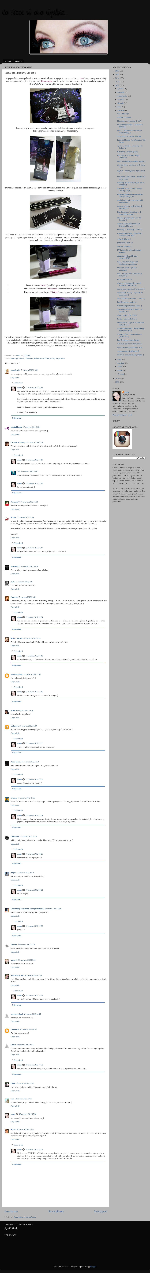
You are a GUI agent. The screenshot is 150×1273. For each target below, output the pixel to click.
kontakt (8, 61)
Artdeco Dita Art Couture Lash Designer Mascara (128, 225)
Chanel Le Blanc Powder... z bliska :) (131, 298)
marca (120, 367)
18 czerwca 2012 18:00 (34, 1065)
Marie (13, 517)
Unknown (15, 726)
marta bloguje (16, 427)
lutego (120, 370)
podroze (18, 61)
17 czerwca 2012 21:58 (26, 798)
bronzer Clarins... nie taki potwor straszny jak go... (129, 189)
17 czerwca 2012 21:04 (31, 427)
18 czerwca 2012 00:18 (26, 945)
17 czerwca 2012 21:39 (28, 726)
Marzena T (15, 502)
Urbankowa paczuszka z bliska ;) (129, 306)
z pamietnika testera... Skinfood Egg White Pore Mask (130, 329)
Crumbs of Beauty (18, 442)
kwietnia (121, 363)
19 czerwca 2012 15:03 (34, 1149)
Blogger (93, 1266)
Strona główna (56, 1211)
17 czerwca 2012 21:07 (35, 442)
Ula (18, 471)
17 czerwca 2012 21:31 (24, 582)
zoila (13, 582)
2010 (117, 382)
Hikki (13, 1083)
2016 (117, 71)
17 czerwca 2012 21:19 (34, 460)
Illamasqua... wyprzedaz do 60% (129, 121)
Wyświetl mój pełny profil (122, 415)
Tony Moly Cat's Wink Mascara (129, 136)
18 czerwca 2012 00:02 (53, 909)
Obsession (15, 836)
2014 (117, 78)
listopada (121, 92)
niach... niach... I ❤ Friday (127, 315)
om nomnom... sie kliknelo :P (128, 351)
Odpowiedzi (18, 383)
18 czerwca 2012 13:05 (24, 1083)
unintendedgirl (17, 1014)
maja (120, 359)
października (123, 96)
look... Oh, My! (123, 114)
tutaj (82, 78)
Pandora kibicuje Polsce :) (127, 319)
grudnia (121, 89)
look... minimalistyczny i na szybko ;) (131, 161)
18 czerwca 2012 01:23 (33, 975)
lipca (120, 107)
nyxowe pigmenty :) (124, 246)
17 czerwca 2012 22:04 (34, 815)
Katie (13, 710)
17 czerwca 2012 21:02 (29, 370)
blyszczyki (15, 358)
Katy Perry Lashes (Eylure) (127, 152)
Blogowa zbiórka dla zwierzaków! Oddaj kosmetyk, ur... (130, 195)
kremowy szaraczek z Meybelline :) (130, 355)
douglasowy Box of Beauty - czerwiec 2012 (127, 257)
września (121, 99)
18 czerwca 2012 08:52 (28, 1029)
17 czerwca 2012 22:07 (29, 471)
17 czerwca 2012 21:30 (29, 566)
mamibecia (15, 370)
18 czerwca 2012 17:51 (23, 1099)
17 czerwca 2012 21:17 (34, 548)
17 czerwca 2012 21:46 (34, 692)
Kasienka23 (15, 566)
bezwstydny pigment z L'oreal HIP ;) (131, 289)
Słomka (14, 798)
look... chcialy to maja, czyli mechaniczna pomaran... (127, 263)
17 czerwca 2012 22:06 (28, 836)
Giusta (13, 1045)
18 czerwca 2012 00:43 (26, 960)
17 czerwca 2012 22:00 (34, 779)
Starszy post (100, 1211)
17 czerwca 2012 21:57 (34, 743)
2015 (117, 74)
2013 (117, 82)
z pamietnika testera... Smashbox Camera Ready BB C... (129, 234)
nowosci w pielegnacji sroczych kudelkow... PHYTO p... (129, 284)
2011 (117, 378)
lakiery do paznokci (57, 358)
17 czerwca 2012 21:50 (30, 762)
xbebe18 (14, 960)
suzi (12, 1099)
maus (19, 388)
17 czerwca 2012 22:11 (25, 873)
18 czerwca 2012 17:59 (34, 995)
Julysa (13, 873)
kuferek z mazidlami (41, 358)
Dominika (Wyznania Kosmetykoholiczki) (27, 909)
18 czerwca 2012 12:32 (25, 1045)
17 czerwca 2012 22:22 (34, 890)
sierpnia (121, 103)
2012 (117, 85)
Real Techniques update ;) (126, 302)
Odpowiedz (15, 377)
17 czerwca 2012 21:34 (32, 674)
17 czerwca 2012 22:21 (34, 854)
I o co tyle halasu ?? (124, 279)
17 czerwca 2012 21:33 (31, 638)
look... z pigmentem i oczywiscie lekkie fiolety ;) (129, 131)
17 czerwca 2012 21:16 (34, 388)
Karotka (14, 597)
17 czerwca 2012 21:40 (34, 656)
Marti (13, 1130)
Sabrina (14, 945)
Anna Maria (16, 762)
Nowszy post (11, 1211)
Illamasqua (29, 358)
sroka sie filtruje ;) (124, 239)
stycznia (121, 374)
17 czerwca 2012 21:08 (29, 502)
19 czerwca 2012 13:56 (25, 1130)
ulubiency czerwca (124, 117)
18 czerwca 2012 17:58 (34, 926)
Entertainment (16, 674)
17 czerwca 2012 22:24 (34, 617)
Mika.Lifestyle (16, 638)
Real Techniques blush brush (127, 340)
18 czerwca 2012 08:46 (32, 1014)
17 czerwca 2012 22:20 (34, 483)
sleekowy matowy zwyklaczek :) (129, 344)
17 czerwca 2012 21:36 (24, 710)
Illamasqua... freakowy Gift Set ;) (129, 230)
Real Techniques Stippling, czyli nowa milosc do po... (129, 213)
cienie (22, 358)
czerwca (121, 110)
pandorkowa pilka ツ (125, 243)
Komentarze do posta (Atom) (25, 1217)
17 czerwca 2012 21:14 (25, 517)
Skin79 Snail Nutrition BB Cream (129, 347)
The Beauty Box (17, 975)
